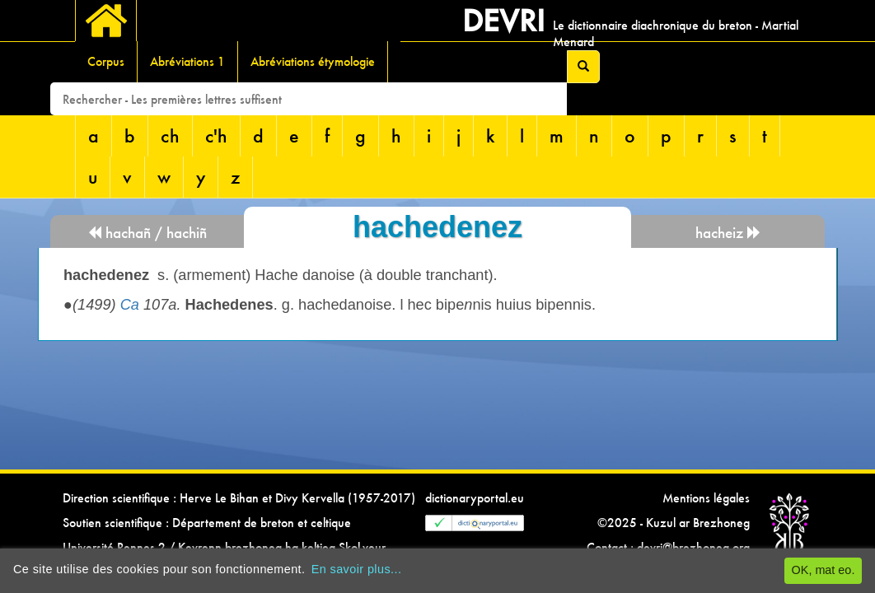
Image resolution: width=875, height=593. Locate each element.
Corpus (105, 61)
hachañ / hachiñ (147, 232)
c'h (216, 135)
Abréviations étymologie (312, 61)
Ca (129, 304)
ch (170, 135)
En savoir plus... (356, 569)
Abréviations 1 (187, 61)
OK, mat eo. (823, 570)
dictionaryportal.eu (474, 498)
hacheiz (728, 232)
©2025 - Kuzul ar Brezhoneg (673, 522)
